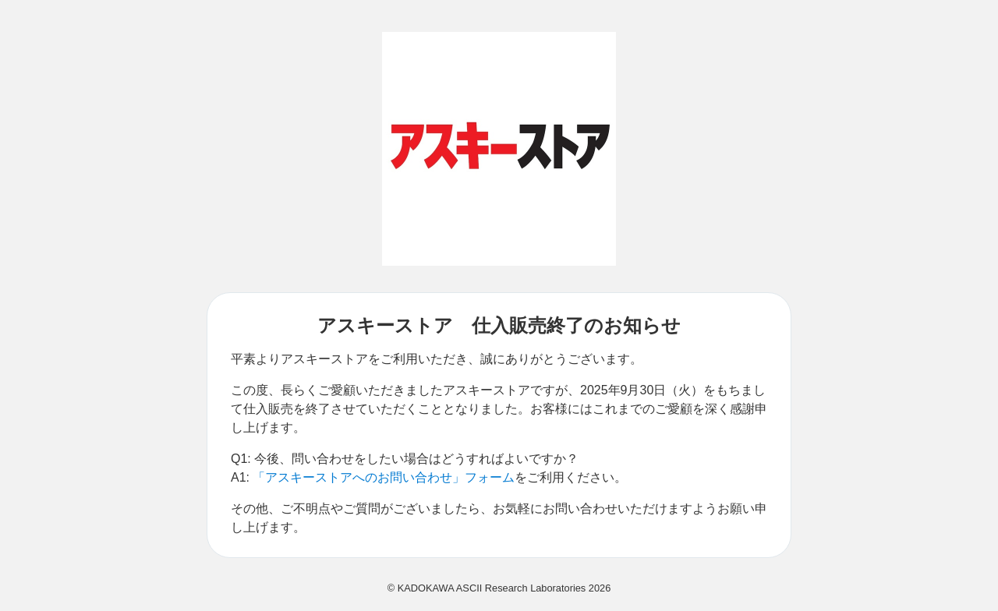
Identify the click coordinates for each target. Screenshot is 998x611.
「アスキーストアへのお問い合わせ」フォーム (384, 477)
